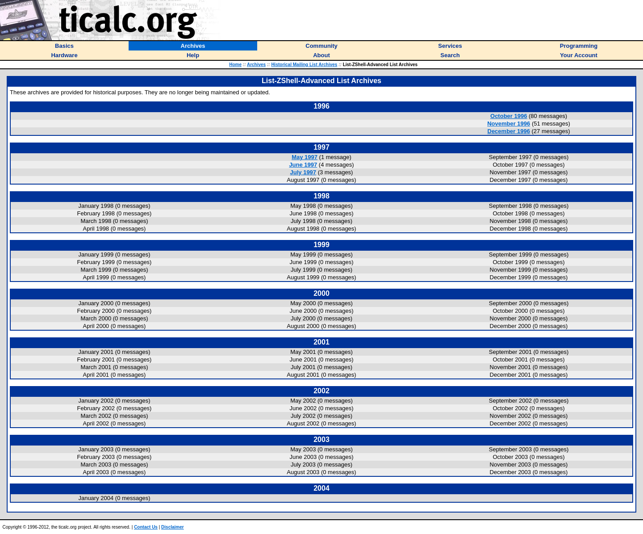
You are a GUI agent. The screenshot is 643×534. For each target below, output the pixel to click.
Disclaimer (172, 527)
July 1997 (303, 172)
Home (235, 64)
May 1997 (304, 157)
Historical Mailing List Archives (304, 64)
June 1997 (303, 164)
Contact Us (146, 527)
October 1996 (508, 116)
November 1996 (508, 123)
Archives (256, 64)
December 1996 (509, 131)
